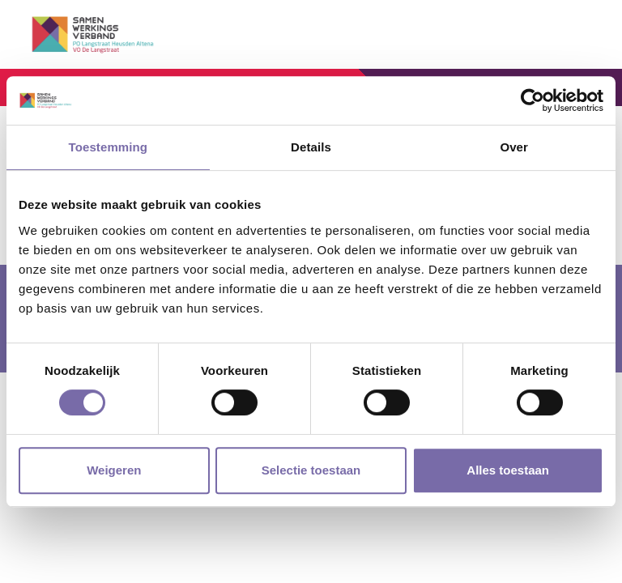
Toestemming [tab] (108, 147)
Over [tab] (514, 147)
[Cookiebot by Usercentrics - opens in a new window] (532, 100)
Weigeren (114, 470)
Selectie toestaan (311, 470)
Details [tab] (311, 147)
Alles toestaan (507, 470)
